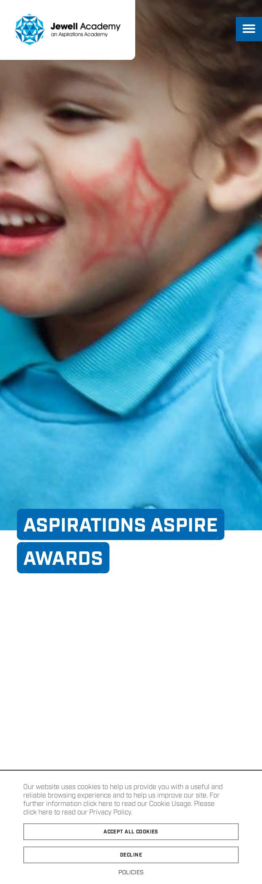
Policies (131, 873)
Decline (131, 855)
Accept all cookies (131, 832)
